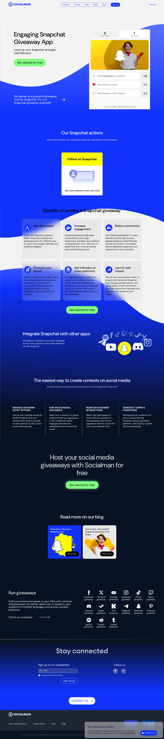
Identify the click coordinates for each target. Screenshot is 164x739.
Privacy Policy (57, 675)
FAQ (53, 724)
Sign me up (69, 681)
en (151, 4)
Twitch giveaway (151, 595)
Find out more (130, 733)
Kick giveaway (113, 609)
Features (66, 4)
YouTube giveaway (113, 595)
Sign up (115, 4)
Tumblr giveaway (113, 623)
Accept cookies (150, 733)
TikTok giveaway (138, 595)
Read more (72, 554)
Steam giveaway (101, 609)
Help (87, 4)
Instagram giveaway (126, 595)
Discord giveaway (88, 609)
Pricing (77, 4)
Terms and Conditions (18, 724)
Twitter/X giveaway (101, 595)
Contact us (82, 701)
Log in (104, 4)
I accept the (52, 675)
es (154, 4)
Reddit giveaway (101, 623)
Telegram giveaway (126, 609)
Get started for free (29, 62)
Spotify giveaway (88, 623)
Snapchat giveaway (138, 609)
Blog (95, 4)
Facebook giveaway (88, 595)
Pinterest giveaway (151, 609)
